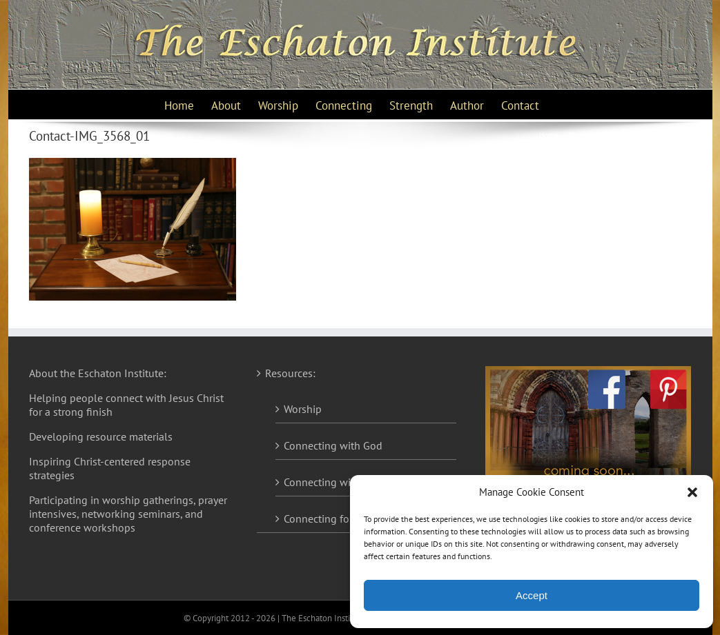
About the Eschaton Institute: (97, 373)
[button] (692, 492)
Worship (303, 409)
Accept (531, 595)
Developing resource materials (101, 436)
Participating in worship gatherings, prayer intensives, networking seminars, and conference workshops (128, 513)
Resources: (290, 373)
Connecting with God (333, 445)
